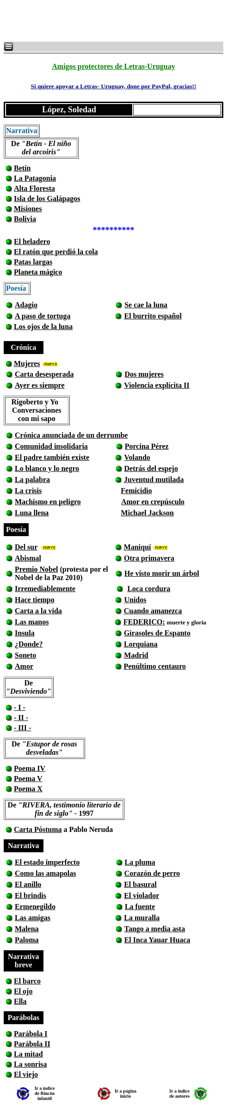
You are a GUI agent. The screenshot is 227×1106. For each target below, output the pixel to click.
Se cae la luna (145, 305)
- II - (21, 717)
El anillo (28, 884)
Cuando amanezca (153, 611)
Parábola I (30, 1034)
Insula (25, 633)
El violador (141, 895)
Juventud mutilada (154, 479)
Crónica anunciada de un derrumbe (71, 435)
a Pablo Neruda (87, 829)
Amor (24, 666)
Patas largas (33, 262)
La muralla (142, 918)
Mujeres (27, 363)
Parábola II (32, 1044)
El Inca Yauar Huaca (157, 940)
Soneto (25, 655)
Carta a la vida (38, 611)
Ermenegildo (35, 906)
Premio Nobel (36, 569)
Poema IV (29, 768)
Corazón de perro (152, 873)
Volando (137, 457)
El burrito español (152, 316)
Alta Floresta (34, 188)
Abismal (28, 558)
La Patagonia (35, 178)
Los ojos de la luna (43, 326)
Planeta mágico (38, 272)
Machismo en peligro (48, 502)
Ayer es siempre (40, 385)
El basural (140, 884)
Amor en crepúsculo (152, 502)
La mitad (28, 1054)
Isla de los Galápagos (47, 198)
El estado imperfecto (47, 862)
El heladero (32, 241)
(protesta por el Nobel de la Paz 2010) (61, 573)
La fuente (140, 906)
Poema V (28, 778)
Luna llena (32, 513)
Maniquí (137, 547)
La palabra (32, 479)
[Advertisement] (115, 21)
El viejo (26, 1074)
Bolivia (25, 219)
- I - (19, 707)
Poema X (28, 789)
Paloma (27, 940)
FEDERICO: (144, 622)
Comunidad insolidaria (51, 446)
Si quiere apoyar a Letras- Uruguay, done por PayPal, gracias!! (113, 86)
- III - (22, 728)
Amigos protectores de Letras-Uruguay (113, 66)
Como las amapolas (45, 873)
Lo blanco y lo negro (47, 468)
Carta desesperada (44, 374)
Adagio (26, 305)
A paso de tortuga (42, 316)
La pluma (140, 862)
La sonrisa (30, 1064)
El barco (27, 981)
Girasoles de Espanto (157, 633)
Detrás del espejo (151, 468)
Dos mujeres (144, 374)
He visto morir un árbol (161, 573)
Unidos (135, 600)
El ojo (23, 991)
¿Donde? (29, 644)
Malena (27, 929)
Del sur (26, 547)
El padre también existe (52, 457)
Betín (22, 168)
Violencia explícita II (157, 385)
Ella (20, 1001)
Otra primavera (149, 558)
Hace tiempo (35, 600)
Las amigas (32, 918)
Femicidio (136, 491)
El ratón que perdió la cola (56, 252)
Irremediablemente (45, 589)
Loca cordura (148, 589)
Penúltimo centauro (155, 666)
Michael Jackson (147, 513)
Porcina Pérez (147, 446)
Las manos (32, 622)
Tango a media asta (154, 929)
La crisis (28, 491)
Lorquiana (141, 644)
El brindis (30, 895)
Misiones (28, 209)
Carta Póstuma (38, 829)
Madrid (136, 655)
